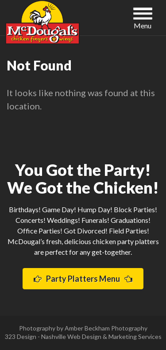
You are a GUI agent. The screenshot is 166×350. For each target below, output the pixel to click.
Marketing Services (135, 336)
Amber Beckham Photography (106, 328)
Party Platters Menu (83, 279)
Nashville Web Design (71, 336)
